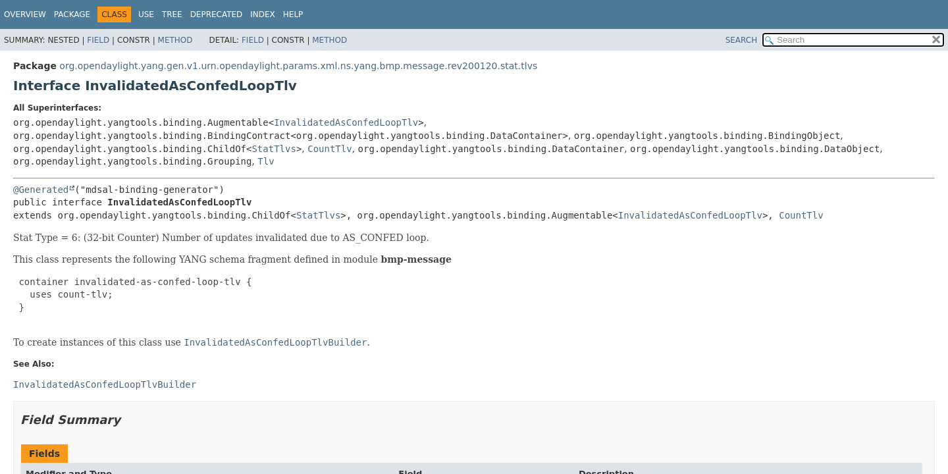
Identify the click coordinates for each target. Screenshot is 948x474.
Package (72, 14)
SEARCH (741, 40)
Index (262, 14)
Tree (172, 14)
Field (98, 40)
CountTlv (329, 149)
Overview (25, 14)
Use (146, 14)
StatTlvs (273, 149)
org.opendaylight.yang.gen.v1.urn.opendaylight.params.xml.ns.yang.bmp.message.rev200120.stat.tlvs (298, 66)
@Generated (40, 189)
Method (175, 40)
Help (293, 14)
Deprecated (216, 14)
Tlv (265, 161)
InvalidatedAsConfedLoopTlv (346, 122)
